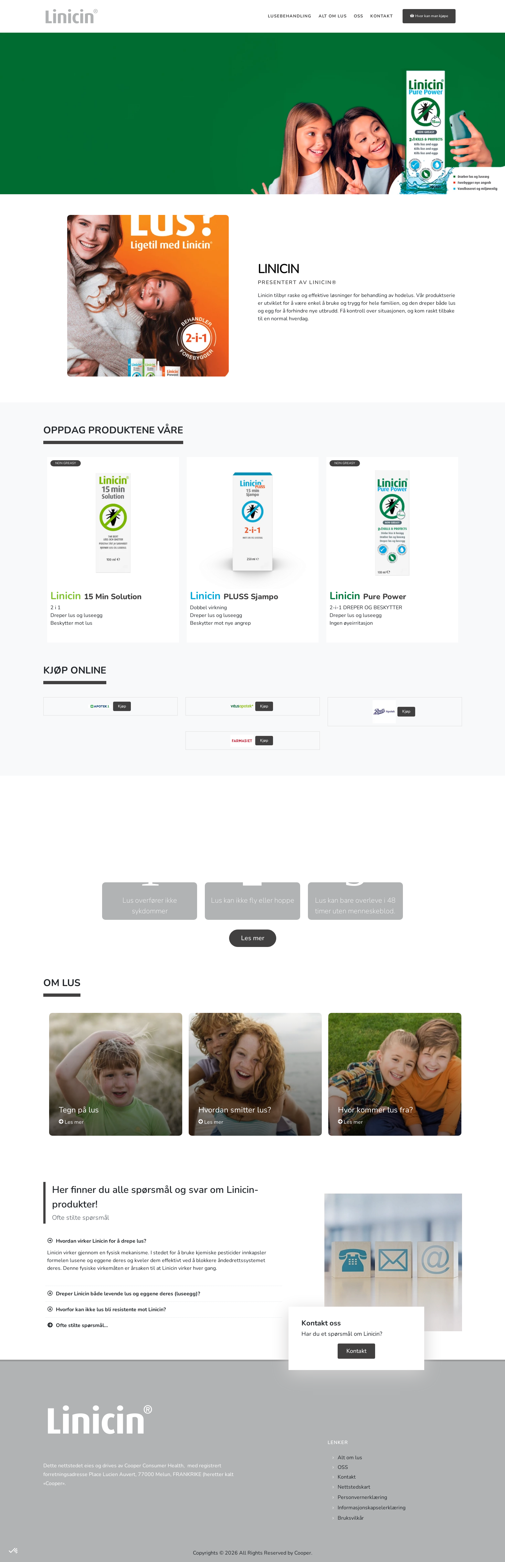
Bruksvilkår (351, 1518)
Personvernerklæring (362, 1497)
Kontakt (356, 1351)
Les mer (252, 938)
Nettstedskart (354, 1487)
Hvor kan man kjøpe (429, 16)
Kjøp (122, 706)
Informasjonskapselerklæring (371, 1507)
